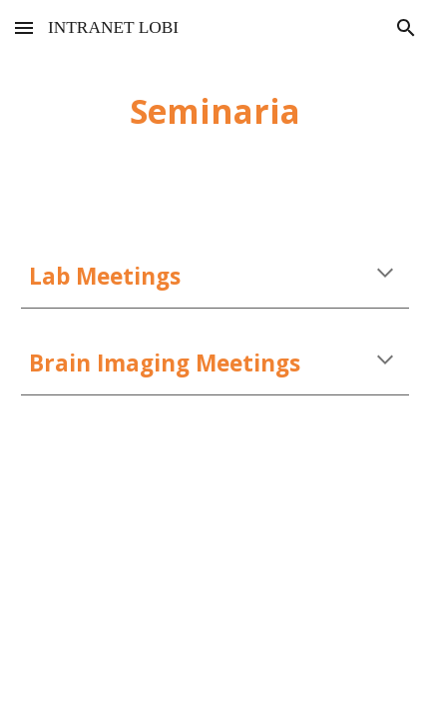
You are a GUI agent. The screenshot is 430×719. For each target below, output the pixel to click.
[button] (24, 27)
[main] (215, 111)
